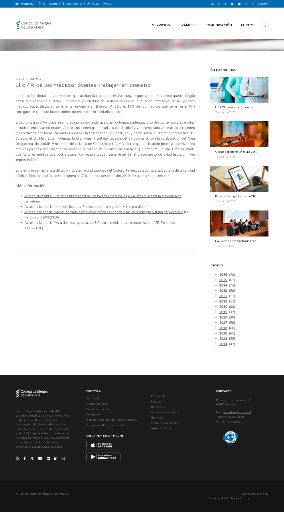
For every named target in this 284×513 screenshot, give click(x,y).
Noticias (157, 403)
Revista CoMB (160, 409)
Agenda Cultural (162, 430)
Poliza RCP (159, 398)
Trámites (182, 16)
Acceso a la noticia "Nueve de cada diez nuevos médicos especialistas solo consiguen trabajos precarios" (103, 213)
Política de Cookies (255, 499)
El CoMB (242, 16)
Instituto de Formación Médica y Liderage (112, 422)
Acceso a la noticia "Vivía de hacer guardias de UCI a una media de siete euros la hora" (89, 224)
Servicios (155, 16)
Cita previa (93, 400)
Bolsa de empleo (98, 411)
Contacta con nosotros (166, 425)
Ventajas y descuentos (166, 414)
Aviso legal (232, 499)
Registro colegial (98, 406)
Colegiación (94, 416)
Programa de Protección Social (106, 427)
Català (263, 4)
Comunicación (213, 16)
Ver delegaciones (230, 424)
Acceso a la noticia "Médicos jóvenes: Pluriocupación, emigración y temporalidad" (86, 208)
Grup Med (158, 419)
